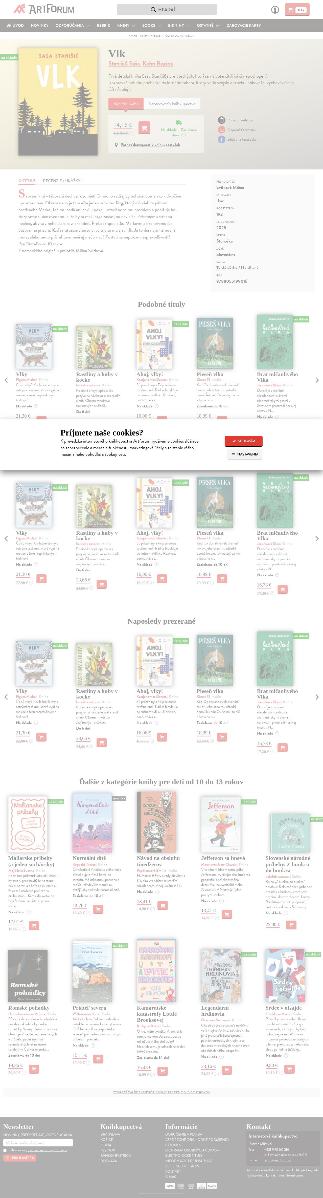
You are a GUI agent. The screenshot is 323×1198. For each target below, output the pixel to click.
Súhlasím (243, 441)
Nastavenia (245, 454)
